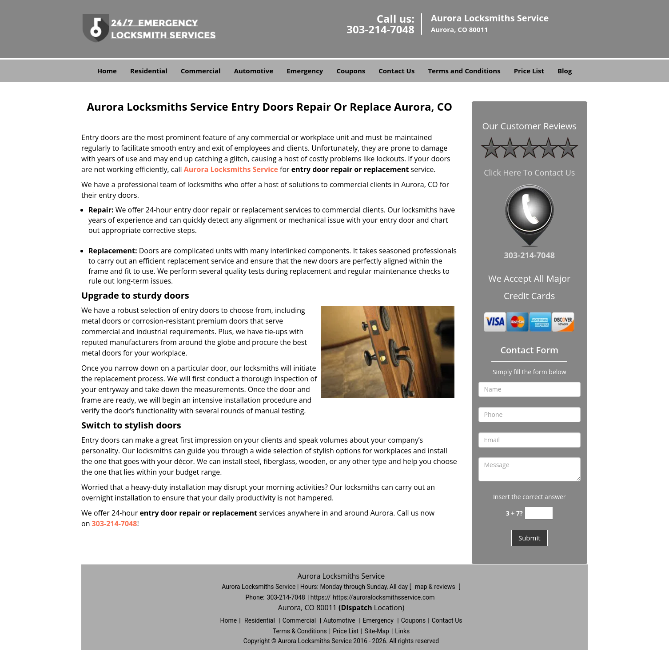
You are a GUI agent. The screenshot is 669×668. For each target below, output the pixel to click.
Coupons (350, 70)
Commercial (201, 70)
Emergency (305, 70)
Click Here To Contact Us (529, 172)
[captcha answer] (539, 513)
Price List (529, 70)
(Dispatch (356, 607)
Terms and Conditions (464, 70)
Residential (148, 70)
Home (107, 70)
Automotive (254, 70)
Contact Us (396, 70)
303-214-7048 (380, 29)
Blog (565, 70)
